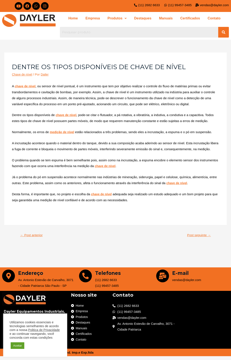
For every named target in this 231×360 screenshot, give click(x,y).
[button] (118, 19)
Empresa (95, 19)
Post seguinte (198, 236)
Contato (210, 19)
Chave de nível (22, 75)
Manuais (164, 19)
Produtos (118, 19)
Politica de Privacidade (44, 330)
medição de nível (63, 133)
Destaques (142, 19)
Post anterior (32, 236)
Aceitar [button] (17, 345)
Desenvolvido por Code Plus (178, 356)
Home (76, 19)
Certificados (187, 19)
